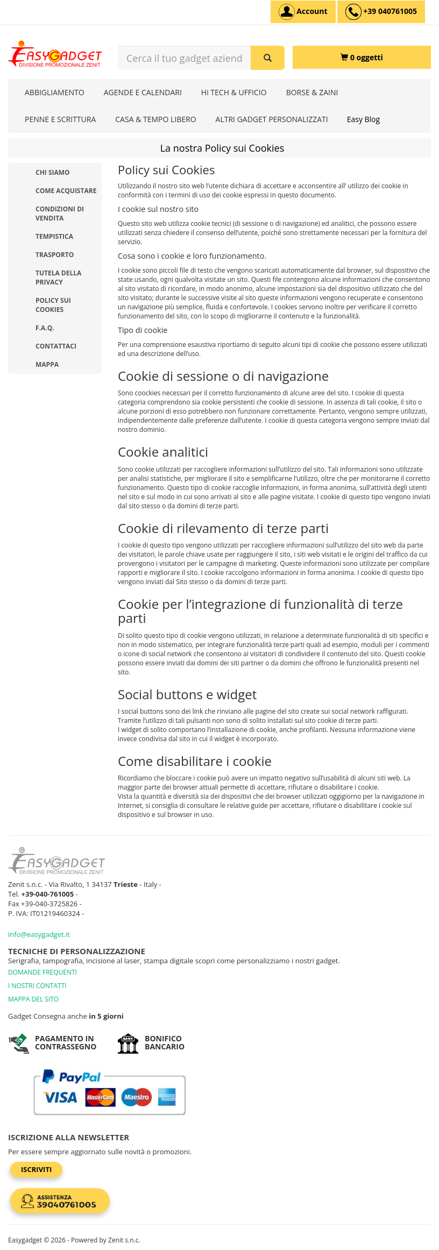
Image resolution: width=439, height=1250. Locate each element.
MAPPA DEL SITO (33, 999)
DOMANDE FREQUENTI (42, 972)
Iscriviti (36, 1169)
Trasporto (55, 254)
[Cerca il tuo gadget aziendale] (268, 58)
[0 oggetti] (362, 57)
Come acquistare (66, 190)
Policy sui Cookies (53, 305)
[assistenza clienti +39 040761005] (381, 12)
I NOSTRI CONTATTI (37, 985)
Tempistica (54, 236)
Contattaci (56, 346)
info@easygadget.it (39, 934)
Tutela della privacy (58, 277)
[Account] (303, 12)
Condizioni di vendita (60, 213)
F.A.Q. (45, 327)
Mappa (47, 364)
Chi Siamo (53, 172)
